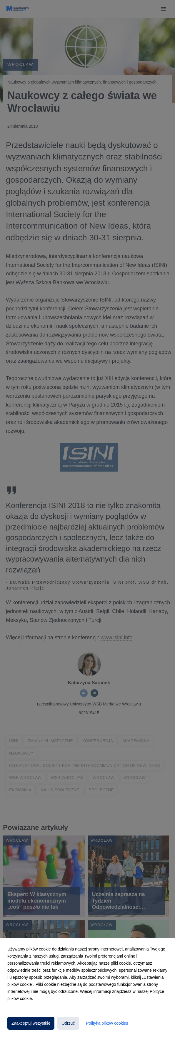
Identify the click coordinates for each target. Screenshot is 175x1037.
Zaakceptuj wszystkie (30, 1023)
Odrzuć (68, 1023)
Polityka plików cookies (107, 1023)
